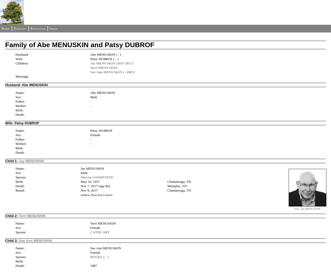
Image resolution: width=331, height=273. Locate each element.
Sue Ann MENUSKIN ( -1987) (112, 72)
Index (54, 28)
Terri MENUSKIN (103, 68)
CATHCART (99, 232)
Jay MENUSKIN (31, 161)
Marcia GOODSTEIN (97, 177)
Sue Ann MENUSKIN (35, 241)
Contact (20, 28)
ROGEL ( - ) (99, 257)
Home (6, 28)
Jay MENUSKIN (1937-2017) (111, 63)
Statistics (37, 28)
